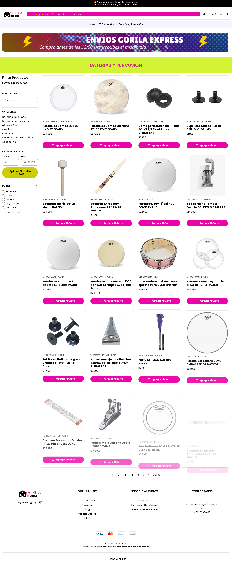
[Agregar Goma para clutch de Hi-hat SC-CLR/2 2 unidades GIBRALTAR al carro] (159, 145)
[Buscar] (204, 14)
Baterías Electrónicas (15, 121)
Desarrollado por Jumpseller (133, 546)
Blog (87, 509)
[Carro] (227, 14)
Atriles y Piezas (11, 125)
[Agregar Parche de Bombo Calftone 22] (111, 145)
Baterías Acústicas (14, 117)
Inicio (92, 24)
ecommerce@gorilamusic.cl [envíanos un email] (202, 502)
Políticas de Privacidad (145, 509)
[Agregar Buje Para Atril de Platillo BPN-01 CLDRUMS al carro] (207, 145)
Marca (20, 186)
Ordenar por (9, 93)
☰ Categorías (107, 24)
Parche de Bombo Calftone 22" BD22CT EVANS (110, 127)
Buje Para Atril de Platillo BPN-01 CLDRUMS (204, 127)
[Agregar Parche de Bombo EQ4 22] (63, 145)
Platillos (7, 129)
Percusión (8, 133)
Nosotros (87, 505)
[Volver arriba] (116, 558)
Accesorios (9, 142)
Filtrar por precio (20, 151)
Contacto (145, 500)
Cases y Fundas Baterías (17, 137)
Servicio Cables (87, 513)
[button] (38, 14)
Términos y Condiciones (145, 505)
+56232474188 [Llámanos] (202, 510)
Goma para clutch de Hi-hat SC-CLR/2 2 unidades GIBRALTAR (158, 129)
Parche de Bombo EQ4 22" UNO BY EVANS (61, 127)
